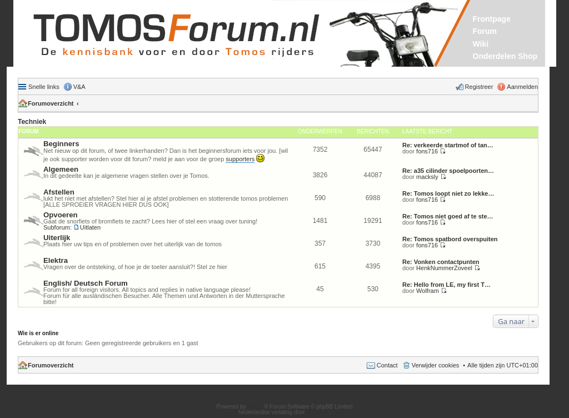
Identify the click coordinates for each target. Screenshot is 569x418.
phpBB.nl (318, 412)
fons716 (427, 151)
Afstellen (58, 192)
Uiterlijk (56, 237)
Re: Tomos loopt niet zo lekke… (448, 193)
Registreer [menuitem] (479, 86)
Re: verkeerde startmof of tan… (447, 145)
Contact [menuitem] (387, 365)
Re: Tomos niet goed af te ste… (447, 216)
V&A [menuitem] (79, 86)
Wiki (481, 43)
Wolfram (427, 290)
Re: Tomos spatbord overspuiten (450, 239)
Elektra (55, 260)
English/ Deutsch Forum (85, 283)
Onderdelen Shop (505, 56)
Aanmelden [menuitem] (522, 86)
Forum (485, 31)
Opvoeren (60, 215)
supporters (240, 159)
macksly (427, 176)
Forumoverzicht (51, 103)
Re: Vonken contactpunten (441, 261)
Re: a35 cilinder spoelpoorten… (448, 170)
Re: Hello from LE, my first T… (446, 284)
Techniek (32, 122)
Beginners (61, 144)
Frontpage (492, 18)
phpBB (255, 407)
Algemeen (60, 169)
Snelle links (43, 86)
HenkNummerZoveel (444, 268)
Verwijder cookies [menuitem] (436, 365)
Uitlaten (90, 227)
